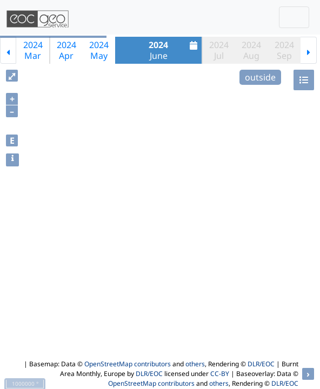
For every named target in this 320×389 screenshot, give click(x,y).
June (174, 50)
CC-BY (219, 373)
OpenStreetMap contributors (127, 363)
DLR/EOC (261, 363)
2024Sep (284, 50)
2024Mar (33, 50)
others (195, 363)
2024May (99, 50)
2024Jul (219, 50)
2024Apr (66, 50)
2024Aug (251, 50)
